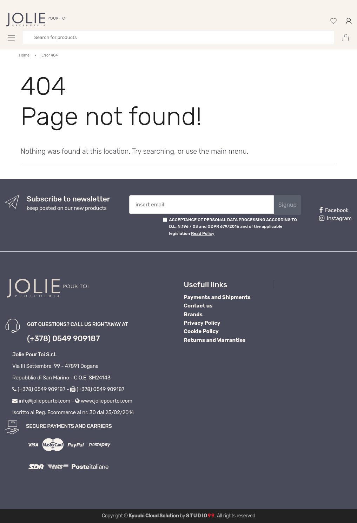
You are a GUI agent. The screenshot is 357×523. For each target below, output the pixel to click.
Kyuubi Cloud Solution (154, 516)
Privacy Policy (202, 323)
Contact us (198, 306)
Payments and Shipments (217, 297)
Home (24, 55)
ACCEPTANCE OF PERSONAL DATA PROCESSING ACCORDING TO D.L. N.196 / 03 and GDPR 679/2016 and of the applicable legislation (233, 226)
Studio (200, 516)
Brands (193, 314)
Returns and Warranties (215, 340)
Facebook (334, 210)
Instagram (335, 218)
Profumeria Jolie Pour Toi (310, 284)
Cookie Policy (201, 331)
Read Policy (202, 233)
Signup (287, 204)
